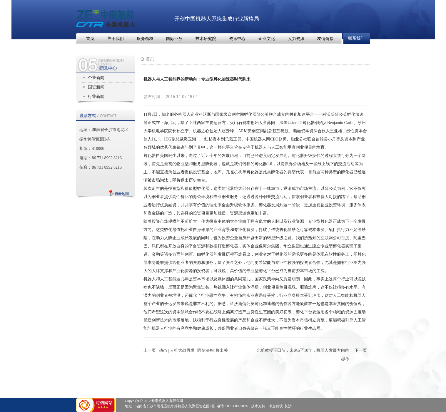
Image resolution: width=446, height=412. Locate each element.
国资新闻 (96, 87)
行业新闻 (96, 96)
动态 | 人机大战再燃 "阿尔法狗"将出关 (193, 350)
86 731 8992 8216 (107, 158)
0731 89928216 (238, 406)
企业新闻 (96, 78)
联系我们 (356, 38)
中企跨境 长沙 (280, 406)
